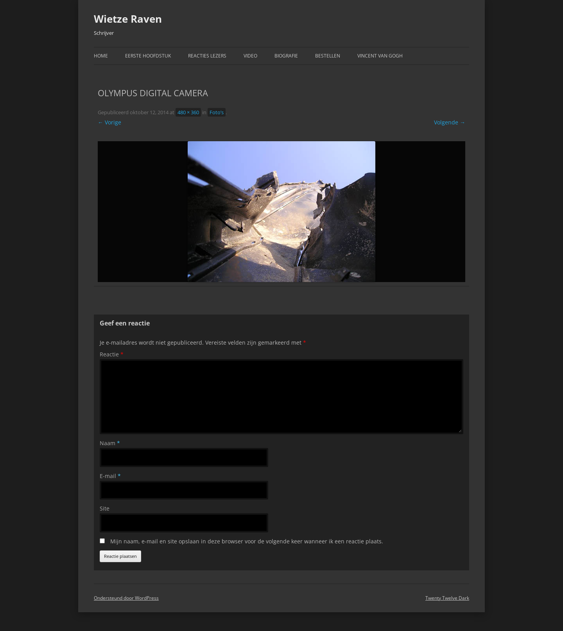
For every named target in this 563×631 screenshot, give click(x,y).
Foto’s (217, 112)
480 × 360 (188, 112)
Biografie (286, 55)
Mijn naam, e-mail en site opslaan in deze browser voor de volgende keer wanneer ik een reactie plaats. (246, 541)
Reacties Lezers (207, 55)
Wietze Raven (128, 19)
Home (101, 55)
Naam (110, 443)
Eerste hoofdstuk (148, 55)
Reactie (112, 354)
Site (104, 508)
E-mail (110, 476)
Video (250, 55)
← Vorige (109, 122)
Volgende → (449, 122)
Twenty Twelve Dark (447, 598)
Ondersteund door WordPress (126, 598)
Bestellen (327, 55)
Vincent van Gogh (380, 55)
